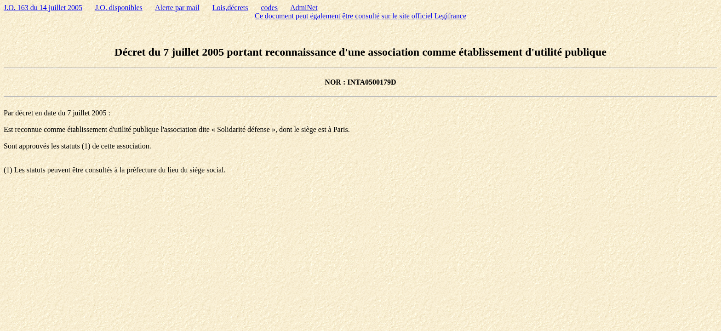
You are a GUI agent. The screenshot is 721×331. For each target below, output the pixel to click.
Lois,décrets (230, 7)
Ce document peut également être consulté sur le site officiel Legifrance (360, 16)
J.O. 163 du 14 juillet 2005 (43, 7)
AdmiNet (304, 7)
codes (269, 7)
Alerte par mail (177, 7)
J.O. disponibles (119, 7)
